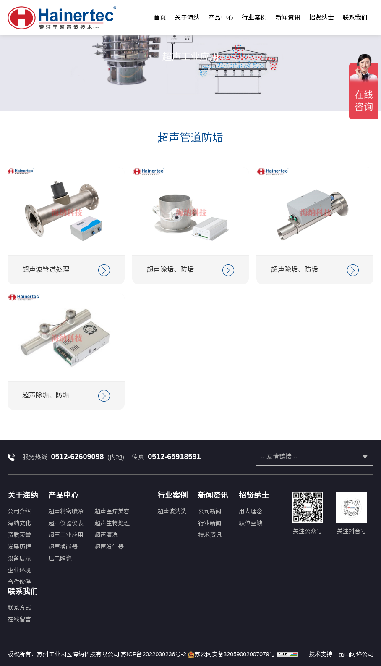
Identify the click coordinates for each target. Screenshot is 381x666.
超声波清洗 (172, 511)
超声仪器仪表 (66, 523)
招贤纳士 (321, 17)
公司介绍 (19, 511)
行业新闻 (210, 523)
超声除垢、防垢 (191, 270)
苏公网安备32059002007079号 (231, 654)
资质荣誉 (19, 535)
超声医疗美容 (112, 511)
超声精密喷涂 (66, 511)
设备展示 (19, 558)
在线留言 (19, 619)
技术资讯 (210, 535)
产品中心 (220, 17)
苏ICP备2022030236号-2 (153, 654)
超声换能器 (63, 546)
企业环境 (19, 570)
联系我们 (355, 17)
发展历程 (19, 546)
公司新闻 (210, 511)
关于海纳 (187, 17)
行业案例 (254, 17)
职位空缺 (250, 523)
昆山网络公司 (355, 654)
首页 (160, 17)
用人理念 (250, 511)
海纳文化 (19, 523)
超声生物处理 (112, 523)
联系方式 (19, 607)
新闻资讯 (287, 17)
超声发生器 (109, 546)
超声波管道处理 (66, 270)
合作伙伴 (19, 582)
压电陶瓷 (60, 558)
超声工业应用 (66, 535)
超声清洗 (106, 535)
